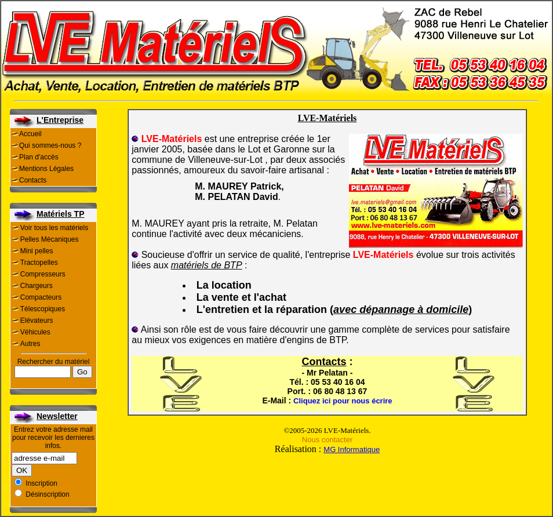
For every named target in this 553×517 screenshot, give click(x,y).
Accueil (30, 134)
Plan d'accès (39, 157)
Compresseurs (43, 274)
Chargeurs (36, 286)
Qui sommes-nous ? (50, 145)
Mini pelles (36, 251)
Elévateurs (36, 320)
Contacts (32, 180)
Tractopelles (39, 262)
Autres (30, 344)
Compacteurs (40, 297)
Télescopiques (42, 309)
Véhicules (35, 332)
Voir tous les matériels (54, 228)
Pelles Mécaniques (49, 239)
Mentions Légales (46, 169)
